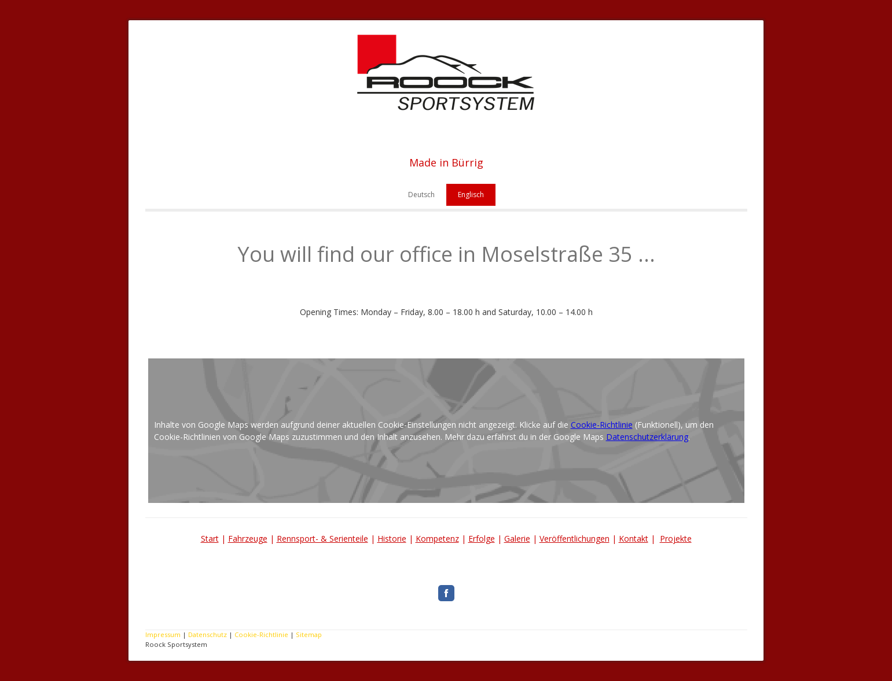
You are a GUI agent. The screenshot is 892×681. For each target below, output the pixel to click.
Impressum (163, 634)
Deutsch (421, 194)
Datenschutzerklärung (647, 436)
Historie (391, 538)
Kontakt (633, 538)
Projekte (676, 538)
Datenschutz (207, 634)
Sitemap (309, 634)
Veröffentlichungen (574, 538)
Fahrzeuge (247, 538)
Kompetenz (437, 538)
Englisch (471, 194)
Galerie (517, 538)
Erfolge (481, 538)
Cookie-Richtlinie (602, 424)
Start (210, 538)
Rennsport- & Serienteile (322, 538)
